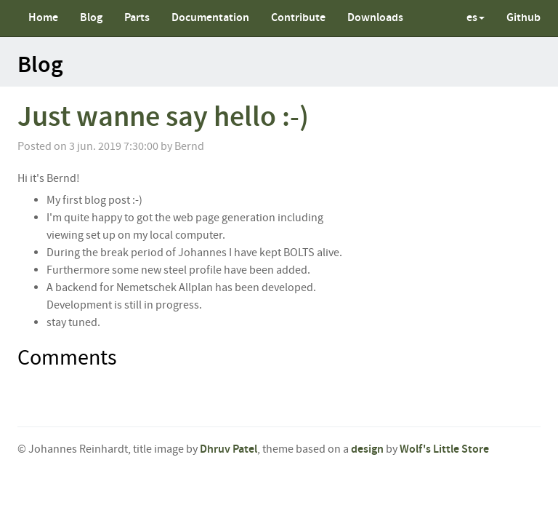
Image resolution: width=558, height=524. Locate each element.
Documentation (210, 17)
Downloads (375, 17)
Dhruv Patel (228, 449)
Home (43, 17)
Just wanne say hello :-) (163, 117)
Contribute (298, 17)
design (367, 449)
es (475, 17)
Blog (91, 17)
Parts (137, 17)
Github (523, 17)
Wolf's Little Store (444, 449)
